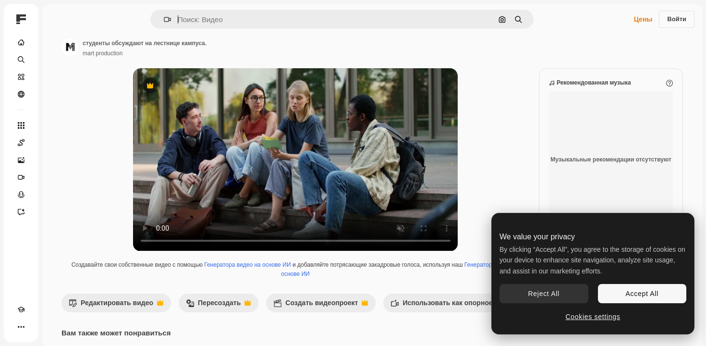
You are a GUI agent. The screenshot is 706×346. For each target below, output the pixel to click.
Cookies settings (593, 317)
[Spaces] (57, 142)
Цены (643, 19)
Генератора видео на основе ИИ (312, 274)
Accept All (642, 293)
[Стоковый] (57, 77)
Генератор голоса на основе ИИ (331, 283)
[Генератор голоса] (57, 194)
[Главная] (57, 42)
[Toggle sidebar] (94, 19)
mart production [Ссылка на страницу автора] (175, 53)
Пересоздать (291, 315)
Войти (676, 19)
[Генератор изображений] (57, 160)
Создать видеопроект (393, 315)
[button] (200, 19)
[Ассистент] (57, 212)
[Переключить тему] (38, 326)
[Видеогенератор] (57, 177)
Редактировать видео (189, 315)
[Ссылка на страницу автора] (143, 47)
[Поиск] (57, 59)
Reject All (544, 293)
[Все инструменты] (57, 125)
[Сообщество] (57, 94)
